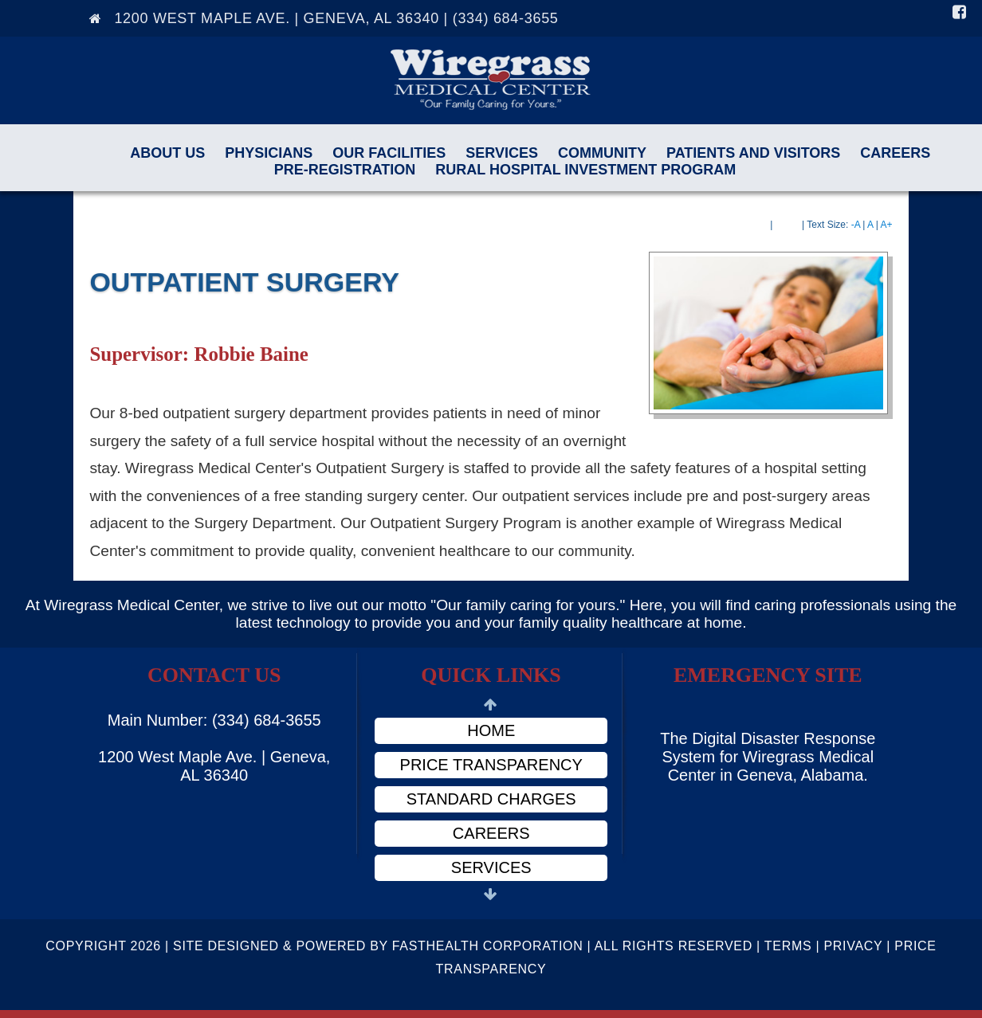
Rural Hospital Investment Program (585, 170)
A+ (887, 224)
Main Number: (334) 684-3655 (214, 720)
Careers (895, 153)
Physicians (268, 153)
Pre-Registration (345, 170)
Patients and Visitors (753, 153)
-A (855, 224)
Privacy (852, 946)
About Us (167, 153)
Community (602, 153)
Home (491, 730)
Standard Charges (491, 799)
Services (501, 153)
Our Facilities (389, 153)
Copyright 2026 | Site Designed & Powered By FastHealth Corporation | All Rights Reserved (398, 946)
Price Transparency (491, 764)
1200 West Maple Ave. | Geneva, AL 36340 (214, 766)
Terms (788, 946)
